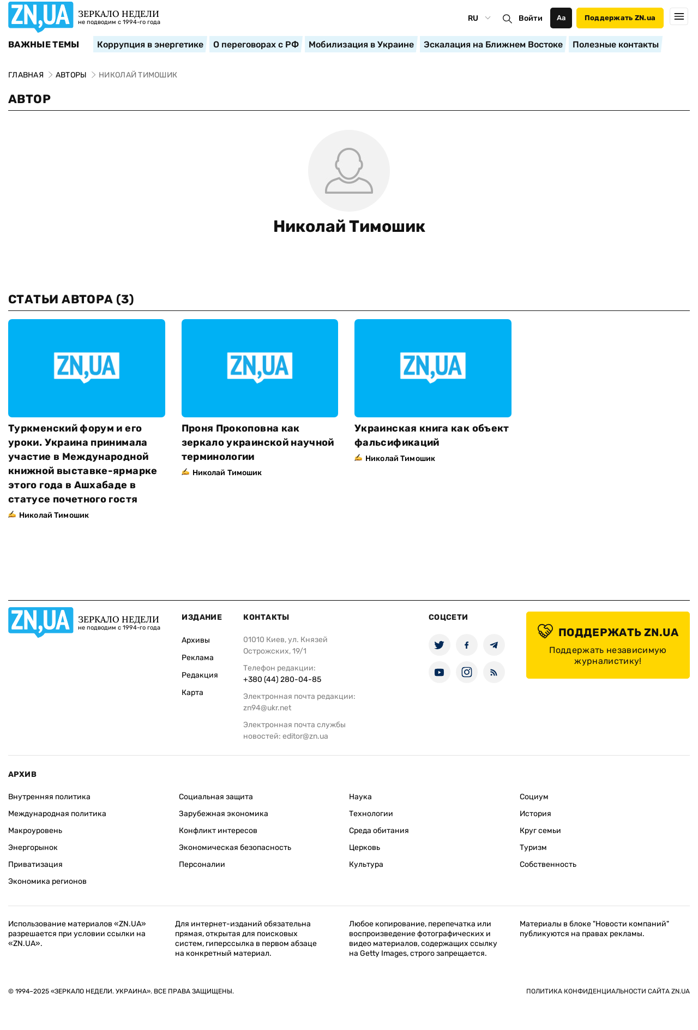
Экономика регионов (47, 881)
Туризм (533, 847)
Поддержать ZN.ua (620, 18)
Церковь (364, 847)
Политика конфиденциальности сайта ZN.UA (608, 991)
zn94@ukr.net (267, 707)
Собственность (548, 864)
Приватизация (35, 864)
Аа (561, 18)
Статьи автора (71, 299)
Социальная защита (216, 796)
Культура (366, 864)
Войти (531, 18)
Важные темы (44, 44)
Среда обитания (379, 830)
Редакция (200, 675)
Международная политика (57, 813)
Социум (534, 796)
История (535, 813)
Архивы (196, 640)
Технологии (371, 813)
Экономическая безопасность (235, 847)
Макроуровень (35, 830)
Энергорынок (33, 847)
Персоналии (202, 864)
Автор (29, 99)
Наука (360, 796)
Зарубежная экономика (223, 813)
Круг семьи (540, 830)
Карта (192, 692)
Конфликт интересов (218, 830)
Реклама (198, 657)
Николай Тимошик (349, 226)
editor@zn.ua (305, 736)
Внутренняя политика (49, 796)
